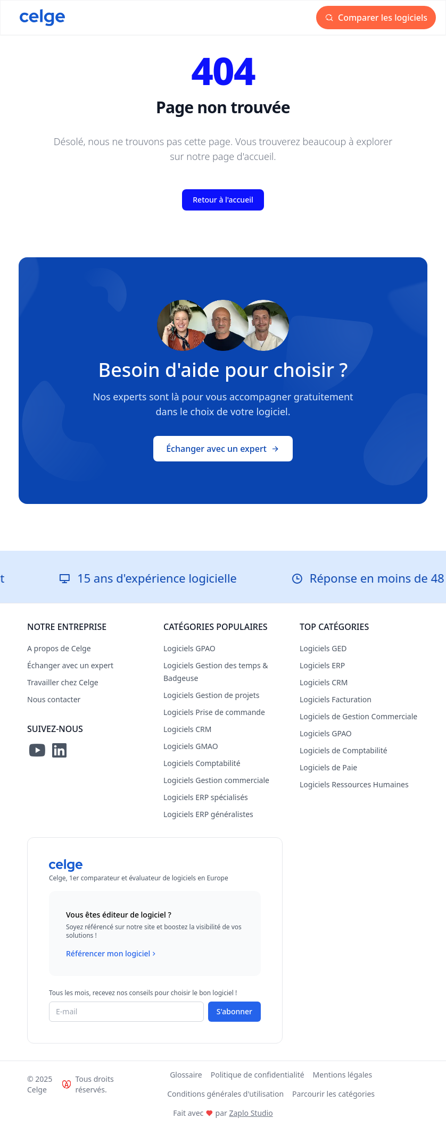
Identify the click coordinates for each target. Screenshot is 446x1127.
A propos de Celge (59, 648)
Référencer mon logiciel (112, 953)
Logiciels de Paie (328, 767)
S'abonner (234, 1011)
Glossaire (186, 1075)
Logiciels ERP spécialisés (205, 797)
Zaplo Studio (250, 1113)
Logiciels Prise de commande (214, 712)
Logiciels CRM (187, 729)
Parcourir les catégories (333, 1094)
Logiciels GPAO (189, 648)
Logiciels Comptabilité (202, 763)
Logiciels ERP (322, 665)
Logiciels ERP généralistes (208, 814)
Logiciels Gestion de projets (211, 695)
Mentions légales (343, 1075)
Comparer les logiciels (376, 17)
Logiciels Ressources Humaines (354, 784)
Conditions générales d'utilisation (225, 1094)
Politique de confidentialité (257, 1075)
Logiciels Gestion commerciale (216, 780)
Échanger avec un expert (223, 448)
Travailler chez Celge (62, 682)
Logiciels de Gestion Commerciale (358, 716)
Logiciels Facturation (335, 699)
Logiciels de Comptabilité (343, 750)
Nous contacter (53, 699)
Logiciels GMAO (190, 746)
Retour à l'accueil (223, 200)
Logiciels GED (323, 648)
